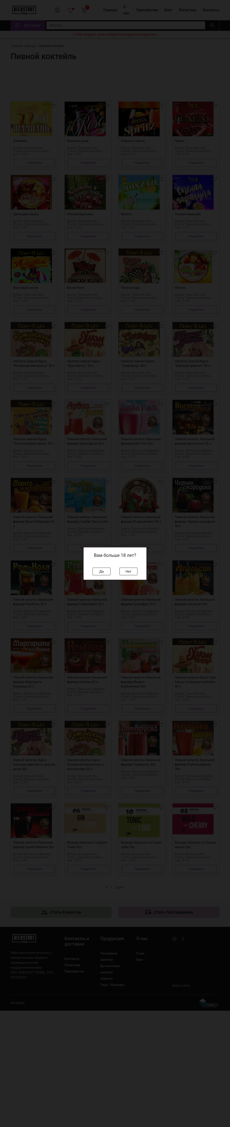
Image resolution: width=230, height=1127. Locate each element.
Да (101, 571)
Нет (128, 571)
